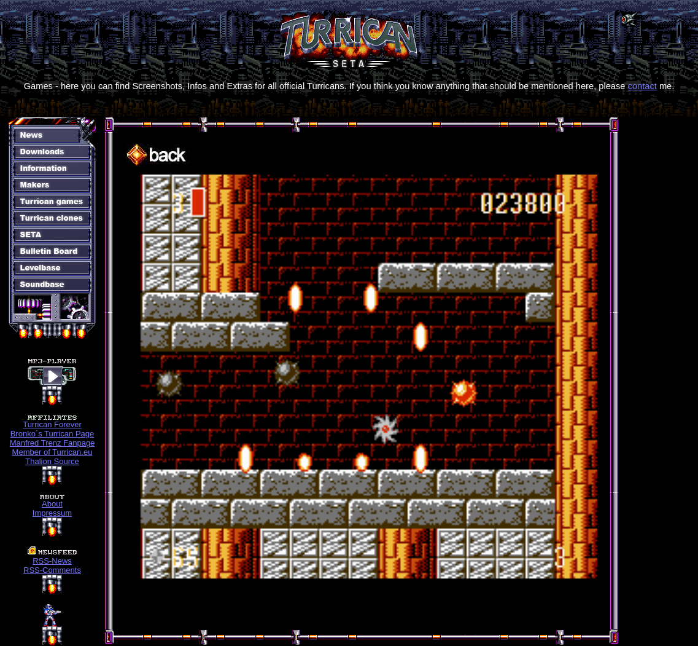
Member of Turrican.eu (52, 452)
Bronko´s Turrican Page (52, 433)
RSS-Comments (52, 570)
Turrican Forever (52, 424)
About (52, 503)
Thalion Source (52, 461)
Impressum (52, 513)
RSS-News (52, 560)
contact (642, 86)
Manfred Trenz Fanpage (52, 442)
